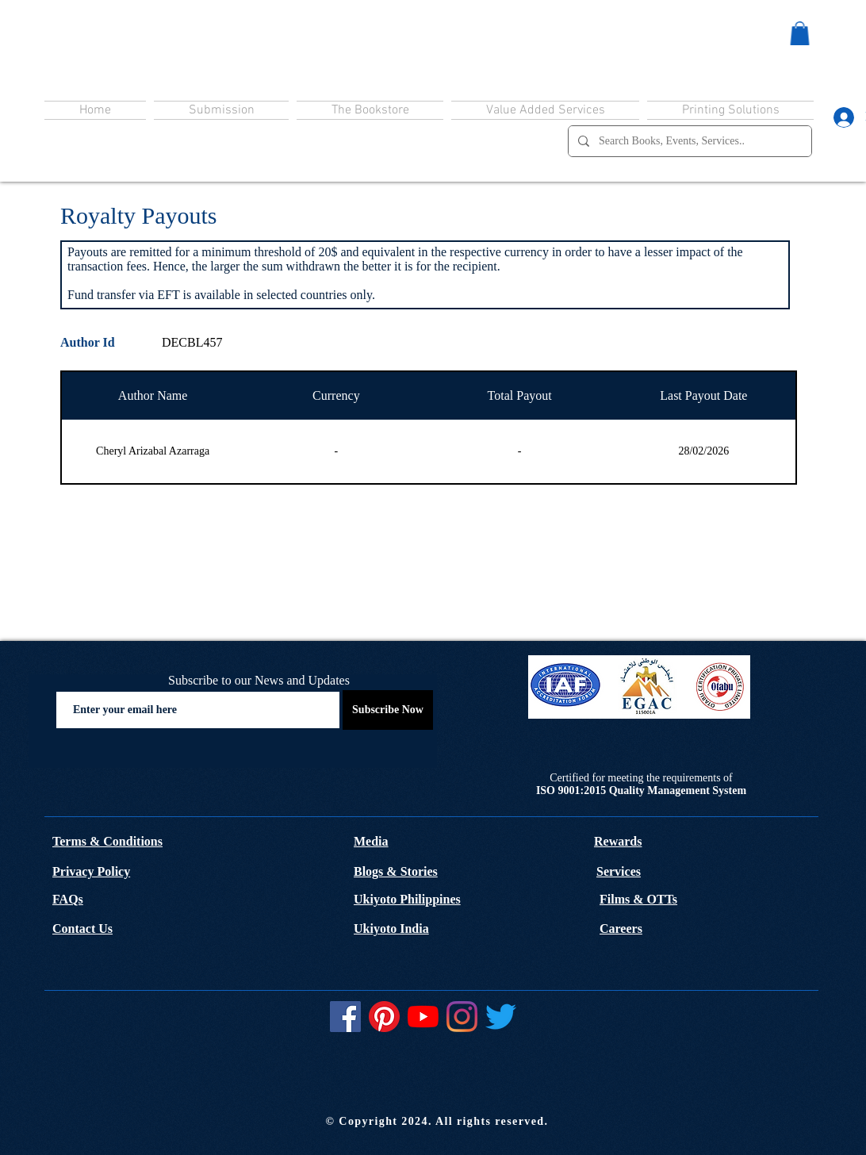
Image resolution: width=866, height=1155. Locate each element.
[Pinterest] (384, 1016)
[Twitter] (500, 1016)
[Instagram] (461, 1016)
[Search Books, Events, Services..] (688, 141)
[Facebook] (345, 1016)
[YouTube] (423, 1016)
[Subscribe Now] (388, 710)
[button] (800, 33)
